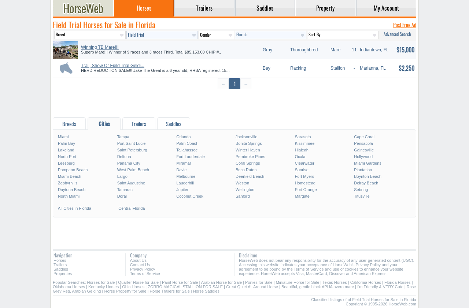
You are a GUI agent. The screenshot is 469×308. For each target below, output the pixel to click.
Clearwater (304, 163)
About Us (138, 260)
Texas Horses (334, 282)
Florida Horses (397, 282)
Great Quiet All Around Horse (252, 287)
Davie (181, 170)
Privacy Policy (142, 269)
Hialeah (302, 150)
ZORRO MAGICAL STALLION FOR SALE (185, 287)
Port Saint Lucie (131, 143)
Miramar (183, 163)
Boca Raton (246, 170)
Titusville (361, 196)
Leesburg (66, 163)
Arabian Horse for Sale (221, 282)
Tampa (123, 137)
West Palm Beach (133, 170)
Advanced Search (397, 34)
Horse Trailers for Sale (169, 291)
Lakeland (66, 150)
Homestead (305, 183)
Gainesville (364, 150)
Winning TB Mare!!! (99, 47)
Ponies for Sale (259, 282)
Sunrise (302, 170)
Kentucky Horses (103, 287)
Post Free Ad (404, 25)
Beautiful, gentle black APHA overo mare (317, 287)
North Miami (69, 196)
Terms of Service (145, 273)
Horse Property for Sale (125, 291)
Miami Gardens (367, 163)
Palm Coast (186, 143)
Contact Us (140, 265)
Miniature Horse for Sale (298, 282)
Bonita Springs (249, 143)
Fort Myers (304, 176)
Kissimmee (305, 143)
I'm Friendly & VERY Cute (380, 287)
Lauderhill (185, 183)
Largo (122, 176)
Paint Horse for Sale (180, 282)
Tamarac (125, 189)
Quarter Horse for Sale (138, 282)
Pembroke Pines (250, 156)
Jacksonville (246, 137)
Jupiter (182, 189)
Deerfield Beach (250, 176)
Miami (63, 137)
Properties (62, 273)
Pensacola (363, 143)
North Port (67, 156)
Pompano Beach (73, 170)
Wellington (245, 189)
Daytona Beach (71, 189)
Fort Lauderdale (190, 156)
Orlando (183, 137)
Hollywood (363, 156)
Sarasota (303, 137)
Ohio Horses (133, 287)
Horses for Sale (101, 282)
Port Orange (306, 189)
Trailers (60, 265)
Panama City (128, 163)
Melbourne (185, 176)
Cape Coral (364, 137)
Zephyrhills (67, 183)
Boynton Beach (367, 176)
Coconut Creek (189, 196)
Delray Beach (366, 183)
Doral (122, 196)
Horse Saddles (206, 291)
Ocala (300, 156)
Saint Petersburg (132, 150)
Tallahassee (186, 150)
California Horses (365, 282)
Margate (302, 196)
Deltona (124, 156)
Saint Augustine (131, 183)
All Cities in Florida (74, 208)
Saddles (60, 269)
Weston (242, 183)
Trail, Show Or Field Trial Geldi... (112, 65)
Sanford (243, 196)
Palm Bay (66, 143)
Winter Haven (248, 150)
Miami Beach (69, 176)
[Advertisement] (234, 103)
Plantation (363, 170)
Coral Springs (248, 163)
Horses (59, 260)
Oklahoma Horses (69, 287)
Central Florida (131, 208)
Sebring (361, 189)
